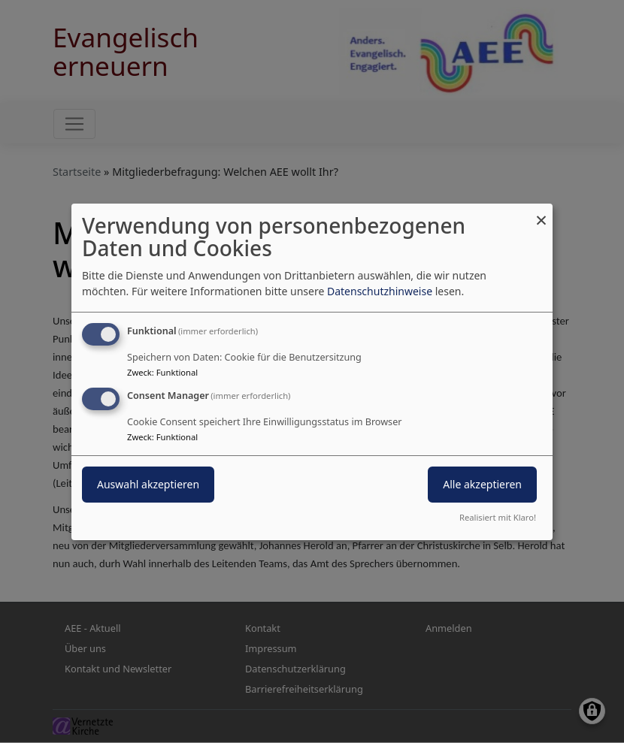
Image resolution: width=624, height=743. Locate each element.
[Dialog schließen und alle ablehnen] (541, 212)
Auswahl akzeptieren (148, 484)
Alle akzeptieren (482, 484)
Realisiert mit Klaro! (497, 517)
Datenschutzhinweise (379, 291)
